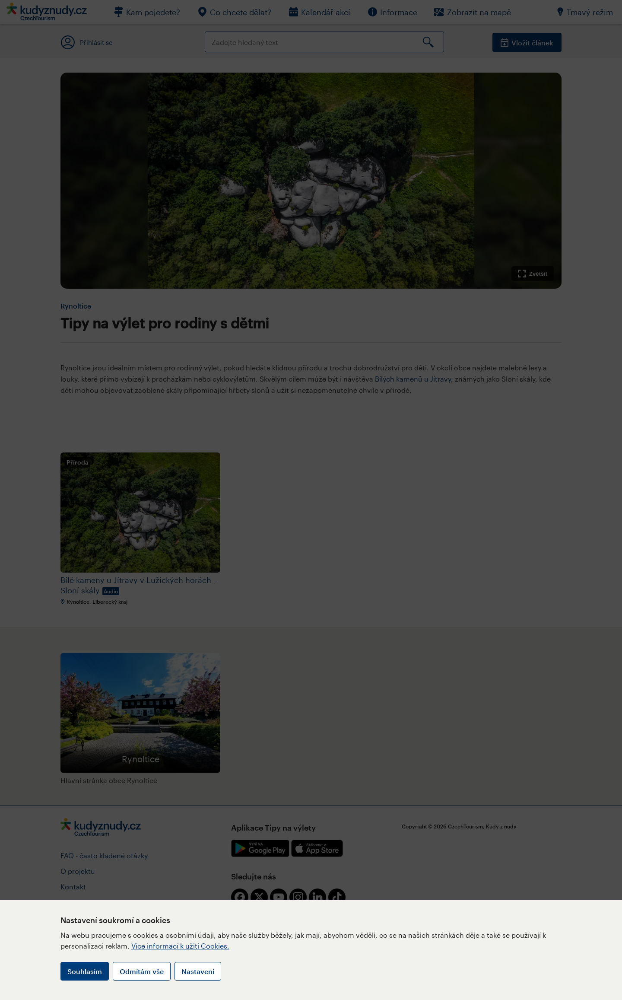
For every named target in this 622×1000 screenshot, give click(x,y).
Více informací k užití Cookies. (180, 946)
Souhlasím (84, 971)
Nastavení (197, 971)
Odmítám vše (142, 971)
